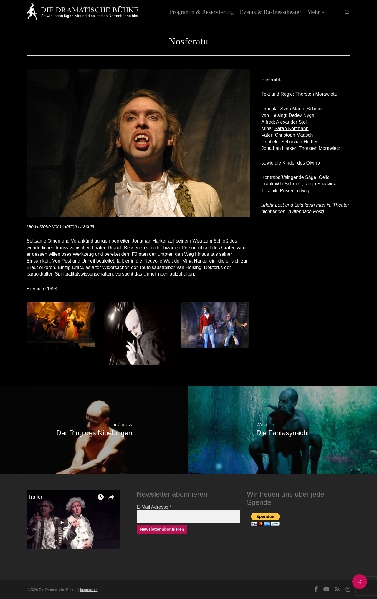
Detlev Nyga (301, 115)
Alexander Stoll (292, 122)
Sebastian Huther (299, 141)
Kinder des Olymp (301, 162)
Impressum (88, 590)
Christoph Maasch (294, 134)
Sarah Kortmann (291, 128)
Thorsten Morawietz (316, 94)
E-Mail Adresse (154, 507)
